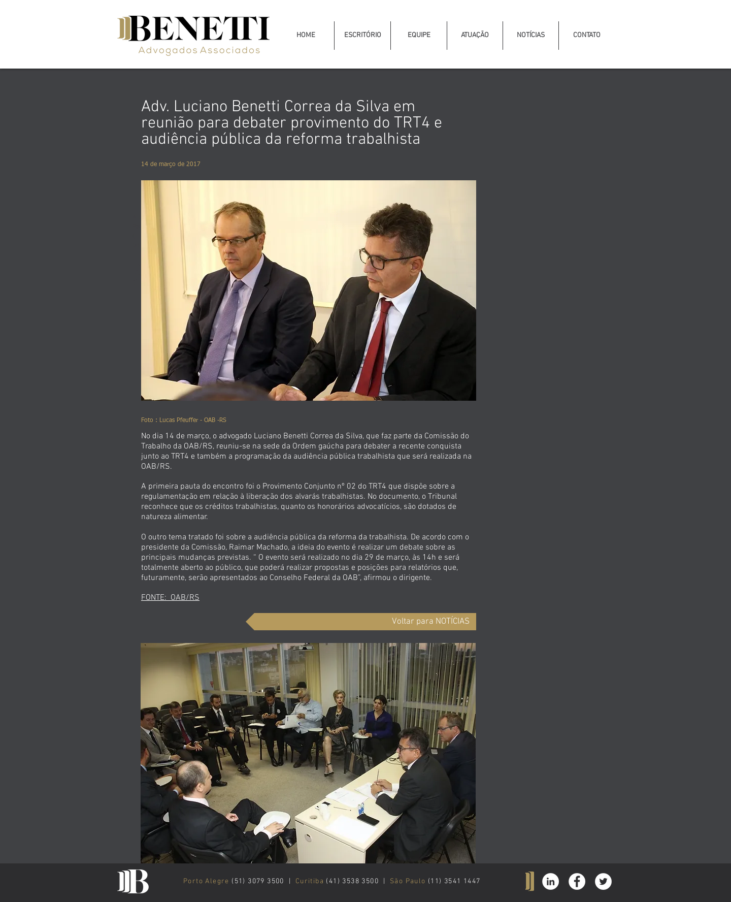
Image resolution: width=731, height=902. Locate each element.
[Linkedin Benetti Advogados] (550, 881)
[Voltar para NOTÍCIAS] (361, 621)
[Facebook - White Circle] (577, 881)
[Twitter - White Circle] (603, 881)
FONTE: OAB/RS (170, 598)
